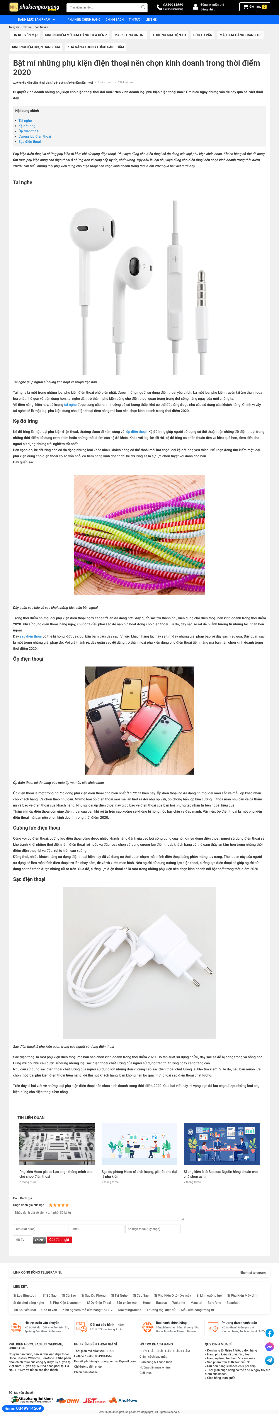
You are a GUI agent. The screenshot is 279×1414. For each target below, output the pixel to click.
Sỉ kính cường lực (209, 1296)
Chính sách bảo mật (153, 1356)
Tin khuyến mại (24, 35)
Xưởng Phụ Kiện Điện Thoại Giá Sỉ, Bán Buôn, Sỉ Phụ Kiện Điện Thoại (53, 82)
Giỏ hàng (255, 7)
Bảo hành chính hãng (171, 1323)
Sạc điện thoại (30, 142)
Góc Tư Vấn (202, 35)
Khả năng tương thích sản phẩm (96, 47)
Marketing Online (129, 35)
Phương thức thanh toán (239, 1323)
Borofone (214, 1303)
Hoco (147, 1303)
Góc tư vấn (49, 1310)
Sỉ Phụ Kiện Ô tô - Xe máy (172, 1296)
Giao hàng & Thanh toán (156, 1362)
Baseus (161, 1303)
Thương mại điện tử (169, 35)
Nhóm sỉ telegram (253, 1273)
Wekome (178, 1303)
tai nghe (70, 405)
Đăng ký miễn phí (212, 4)
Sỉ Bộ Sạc (49, 1296)
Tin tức (134, 19)
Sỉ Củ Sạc (69, 1296)
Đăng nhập (208, 9)
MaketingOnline (129, 1310)
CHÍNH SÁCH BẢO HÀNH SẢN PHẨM (165, 1351)
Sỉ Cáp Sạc (141, 1296)
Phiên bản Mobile (86, 1372)
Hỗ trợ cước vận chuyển (42, 1323)
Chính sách (114, 19)
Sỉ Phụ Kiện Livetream (65, 1303)
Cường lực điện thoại (35, 136)
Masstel (196, 1303)
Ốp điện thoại (29, 131)
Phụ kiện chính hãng (84, 19)
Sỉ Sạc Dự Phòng (93, 1296)
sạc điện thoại (31, 636)
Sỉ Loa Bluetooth (25, 1296)
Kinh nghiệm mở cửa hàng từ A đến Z (76, 35)
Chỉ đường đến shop (88, 1366)
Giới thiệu (146, 1373)
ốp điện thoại (135, 432)
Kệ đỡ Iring (27, 126)
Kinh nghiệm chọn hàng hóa (36, 47)
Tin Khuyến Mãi (24, 1310)
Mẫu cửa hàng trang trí (240, 35)
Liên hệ (151, 19)
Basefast (232, 1303)
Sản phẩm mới (126, 1303)
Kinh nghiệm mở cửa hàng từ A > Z (88, 1310)
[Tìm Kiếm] (143, 7)
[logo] (35, 7)
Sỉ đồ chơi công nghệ (28, 1303)
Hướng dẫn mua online (155, 1367)
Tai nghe (25, 121)
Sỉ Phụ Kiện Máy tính (242, 1296)
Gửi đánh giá (59, 1240)
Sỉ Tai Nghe (119, 1296)
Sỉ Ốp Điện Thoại (99, 1303)
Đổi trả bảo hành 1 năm (107, 1325)
